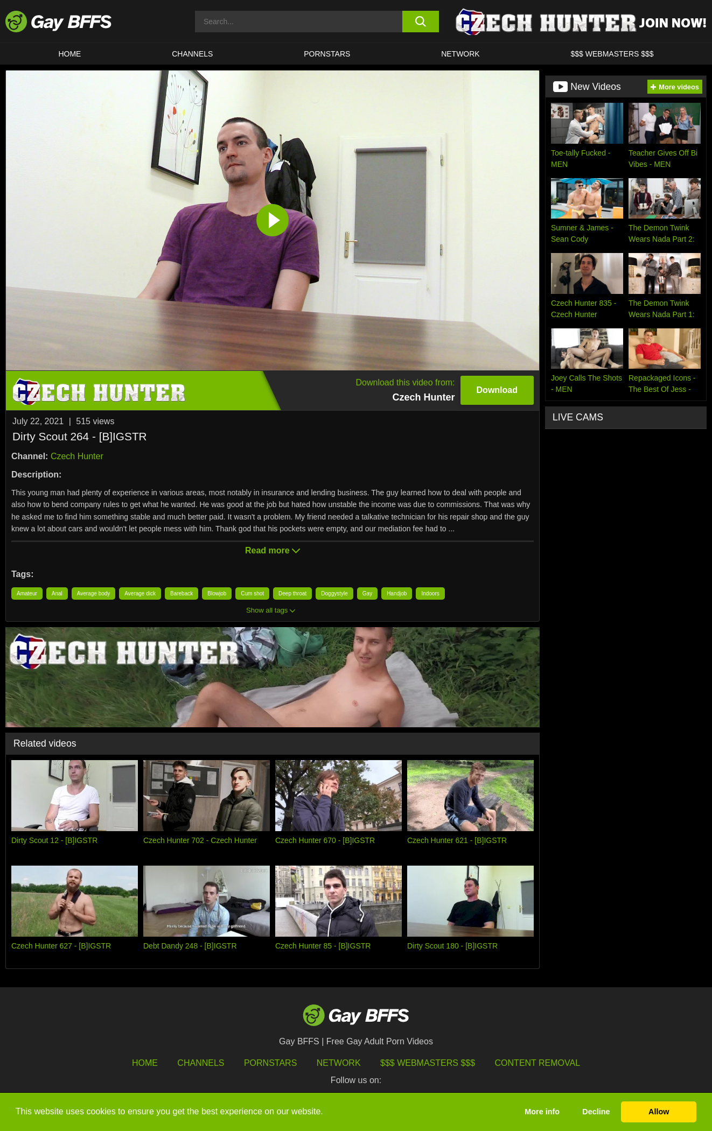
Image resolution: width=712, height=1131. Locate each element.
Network (460, 54)
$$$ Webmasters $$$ (612, 54)
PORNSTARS (327, 54)
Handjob (397, 593)
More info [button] (542, 1111)
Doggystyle (334, 593)
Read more (272, 550)
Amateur (27, 593)
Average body (93, 593)
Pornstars (270, 1062)
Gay (367, 593)
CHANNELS (192, 54)
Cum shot (252, 593)
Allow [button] (658, 1111)
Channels (200, 1062)
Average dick (140, 593)
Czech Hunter (77, 456)
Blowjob (216, 593)
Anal (57, 593)
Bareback (181, 593)
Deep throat (292, 593)
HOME (69, 54)
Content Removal (538, 1062)
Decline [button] (596, 1111)
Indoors (430, 593)
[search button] (420, 21)
